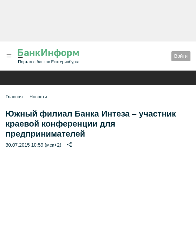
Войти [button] (181, 56)
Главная (14, 96)
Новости (38, 96)
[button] (9, 56)
